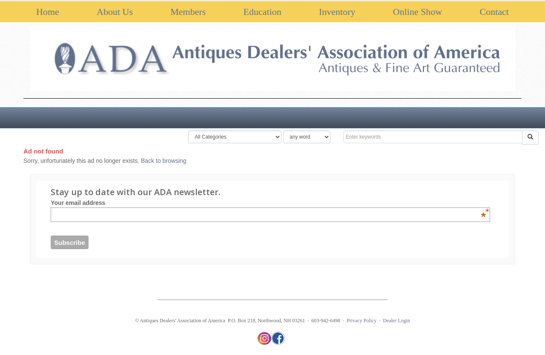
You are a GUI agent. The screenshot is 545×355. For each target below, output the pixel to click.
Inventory (337, 11)
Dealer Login (396, 321)
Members (188, 11)
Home (47, 11)
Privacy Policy (361, 321)
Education (262, 11)
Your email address (268, 202)
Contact (494, 11)
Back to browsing (163, 160)
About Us (115, 11)
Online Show (417, 11)
